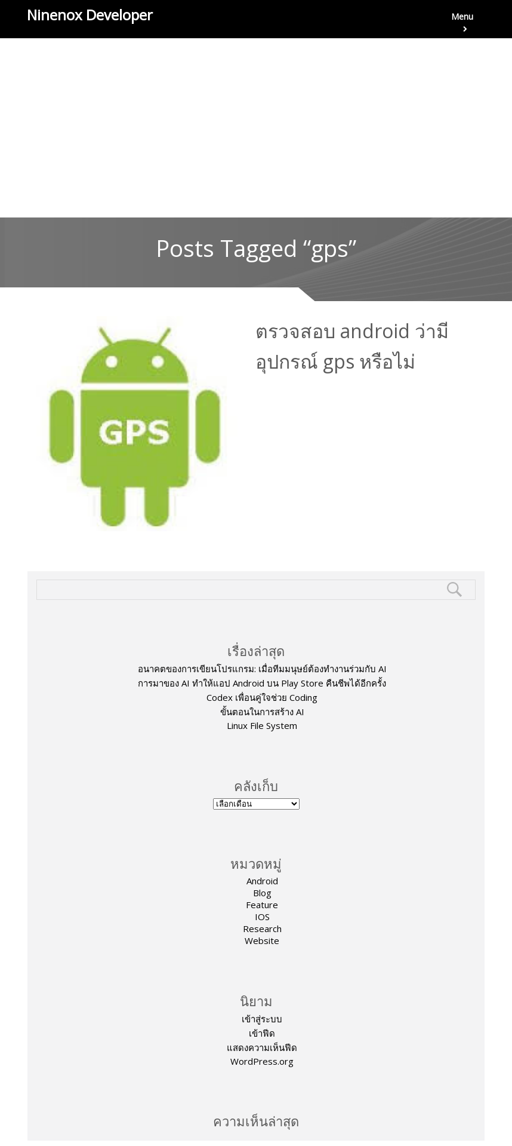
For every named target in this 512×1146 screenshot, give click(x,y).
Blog (262, 893)
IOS (262, 917)
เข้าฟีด (262, 1033)
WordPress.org (262, 1061)
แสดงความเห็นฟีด (262, 1047)
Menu (462, 24)
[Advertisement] (256, 128)
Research (262, 928)
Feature (262, 905)
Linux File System (262, 725)
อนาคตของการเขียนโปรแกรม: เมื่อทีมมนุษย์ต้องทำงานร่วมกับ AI (262, 669)
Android (262, 881)
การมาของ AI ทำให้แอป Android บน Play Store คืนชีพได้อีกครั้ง (262, 683)
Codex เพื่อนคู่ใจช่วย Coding (261, 697)
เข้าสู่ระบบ (262, 1019)
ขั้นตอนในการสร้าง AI (262, 712)
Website (262, 940)
